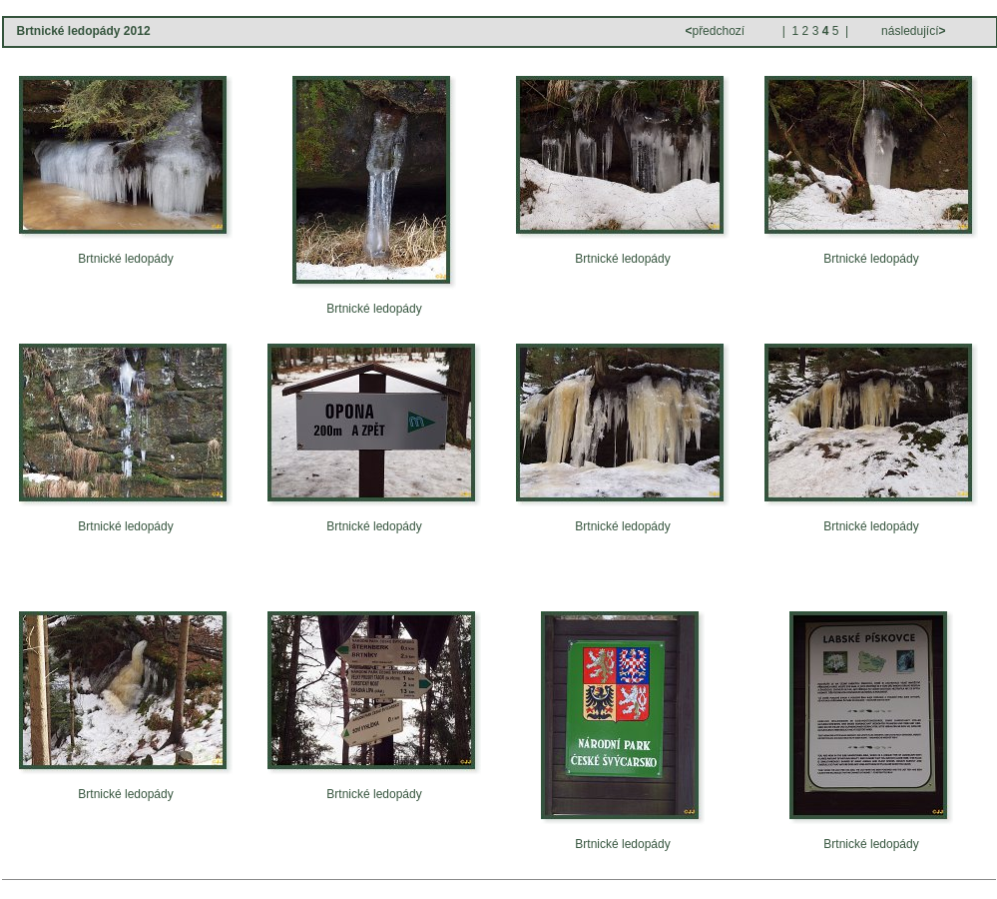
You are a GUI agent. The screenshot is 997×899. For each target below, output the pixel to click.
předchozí (716, 31)
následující (912, 31)
